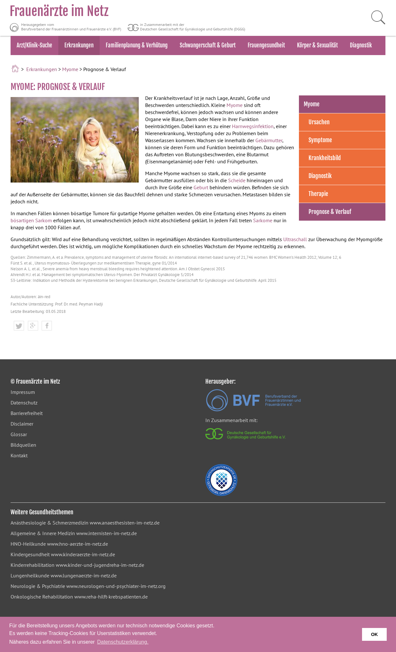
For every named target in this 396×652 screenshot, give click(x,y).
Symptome (320, 139)
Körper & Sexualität (317, 45)
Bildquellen (23, 445)
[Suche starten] (375, 18)
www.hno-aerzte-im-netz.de (77, 544)
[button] (19, 326)
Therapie (318, 193)
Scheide (236, 180)
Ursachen (319, 122)
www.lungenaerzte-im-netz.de (84, 575)
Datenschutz (24, 402)
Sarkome (262, 220)
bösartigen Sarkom (31, 220)
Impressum (23, 392)
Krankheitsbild (325, 157)
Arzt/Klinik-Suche (34, 45)
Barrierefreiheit (27, 413)
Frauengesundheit (266, 45)
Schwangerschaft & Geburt (207, 45)
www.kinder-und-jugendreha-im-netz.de (100, 565)
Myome (70, 69)
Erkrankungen (79, 45)
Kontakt (19, 455)
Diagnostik (361, 45)
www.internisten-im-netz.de (106, 533)
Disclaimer (22, 423)
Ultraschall (295, 239)
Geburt (201, 187)
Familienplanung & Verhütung (137, 45)
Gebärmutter (268, 140)
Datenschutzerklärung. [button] (122, 642)
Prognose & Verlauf (330, 211)
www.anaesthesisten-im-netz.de (125, 522)
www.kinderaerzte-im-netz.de (83, 554)
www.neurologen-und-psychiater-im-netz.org (116, 586)
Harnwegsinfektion (253, 126)
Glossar (19, 434)
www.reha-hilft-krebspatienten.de (111, 596)
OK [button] (374, 634)
